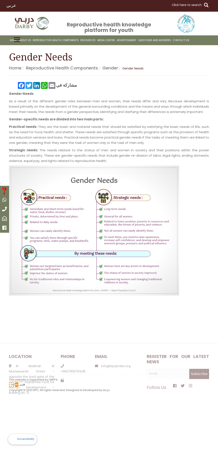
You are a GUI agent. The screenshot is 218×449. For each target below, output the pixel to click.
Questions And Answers (154, 40)
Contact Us (181, 40)
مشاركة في (66, 84)
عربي (11, 5)
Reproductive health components (62, 68)
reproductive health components (56, 40)
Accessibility (25, 439)
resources (88, 40)
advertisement (126, 40)
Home (13, 40)
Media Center (106, 40)
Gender (110, 68)
